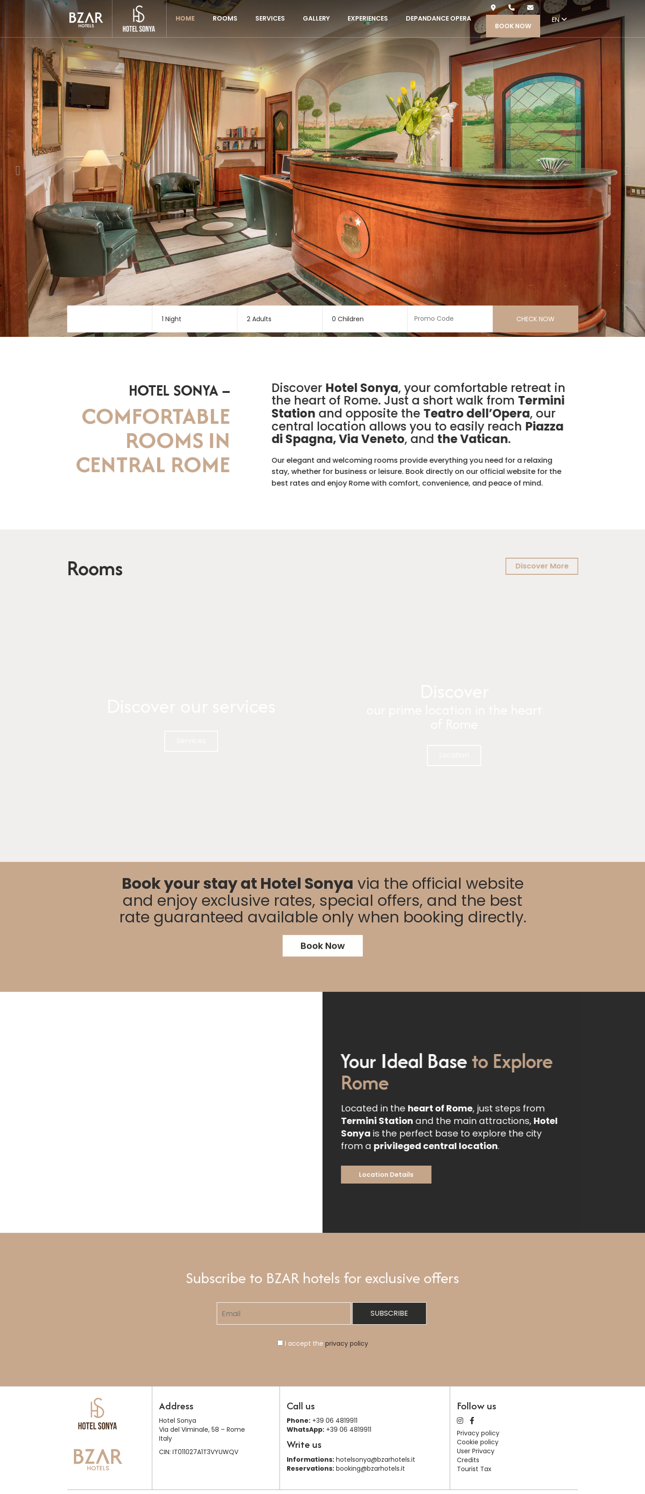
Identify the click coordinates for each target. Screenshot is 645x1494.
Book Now (513, 26)
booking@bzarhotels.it (370, 1468)
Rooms (225, 18)
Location (477, 755)
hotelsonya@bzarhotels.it (375, 1459)
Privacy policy (478, 1433)
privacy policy (346, 1343)
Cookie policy (478, 1442)
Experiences (368, 18)
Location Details (409, 1174)
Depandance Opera (438, 18)
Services (270, 18)
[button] (15, 168)
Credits (468, 1459)
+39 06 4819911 (334, 1420)
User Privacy (475, 1451)
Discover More (564, 566)
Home (185, 18)
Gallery (316, 18)
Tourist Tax (474, 1468)
